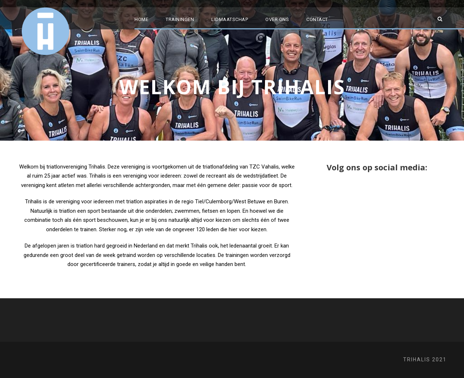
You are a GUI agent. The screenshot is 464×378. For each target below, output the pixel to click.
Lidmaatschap (229, 19)
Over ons (277, 19)
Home (141, 19)
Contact (317, 19)
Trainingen (180, 19)
